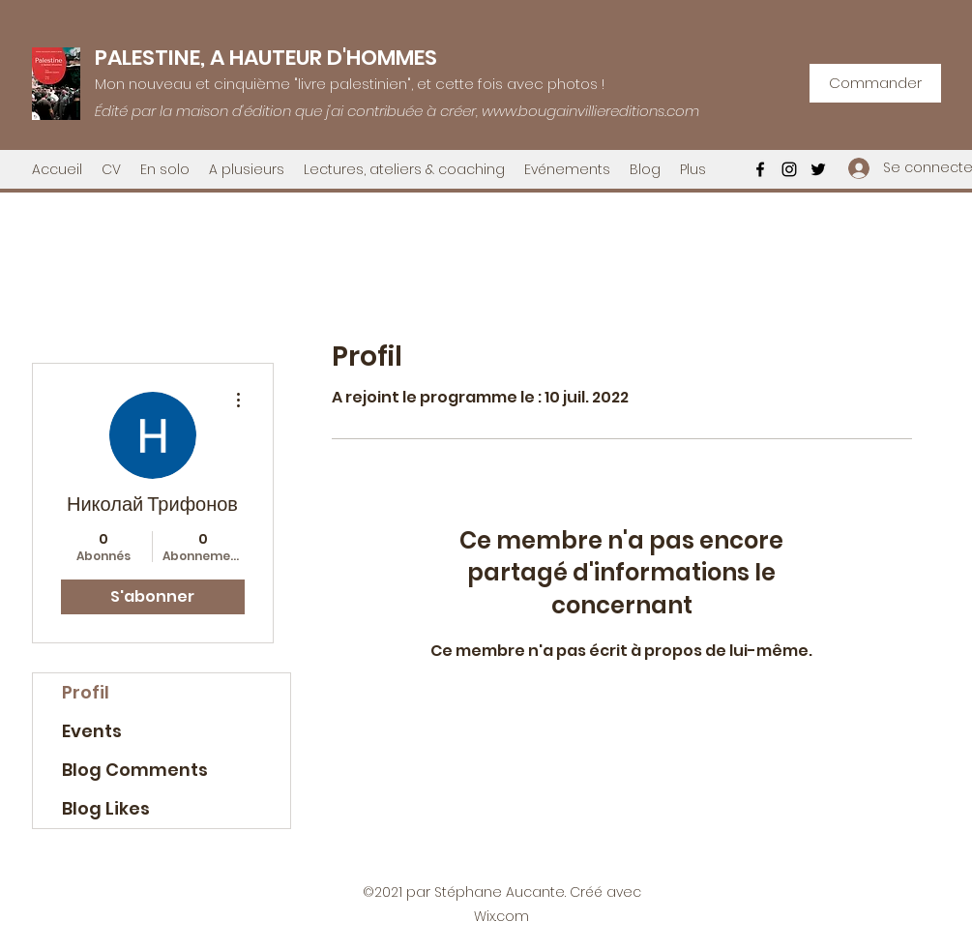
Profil (85, 692)
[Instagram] (789, 169)
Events (92, 731)
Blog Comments (135, 770)
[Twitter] (818, 169)
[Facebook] (760, 169)
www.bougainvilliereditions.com (590, 111)
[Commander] (875, 83)
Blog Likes (106, 808)
